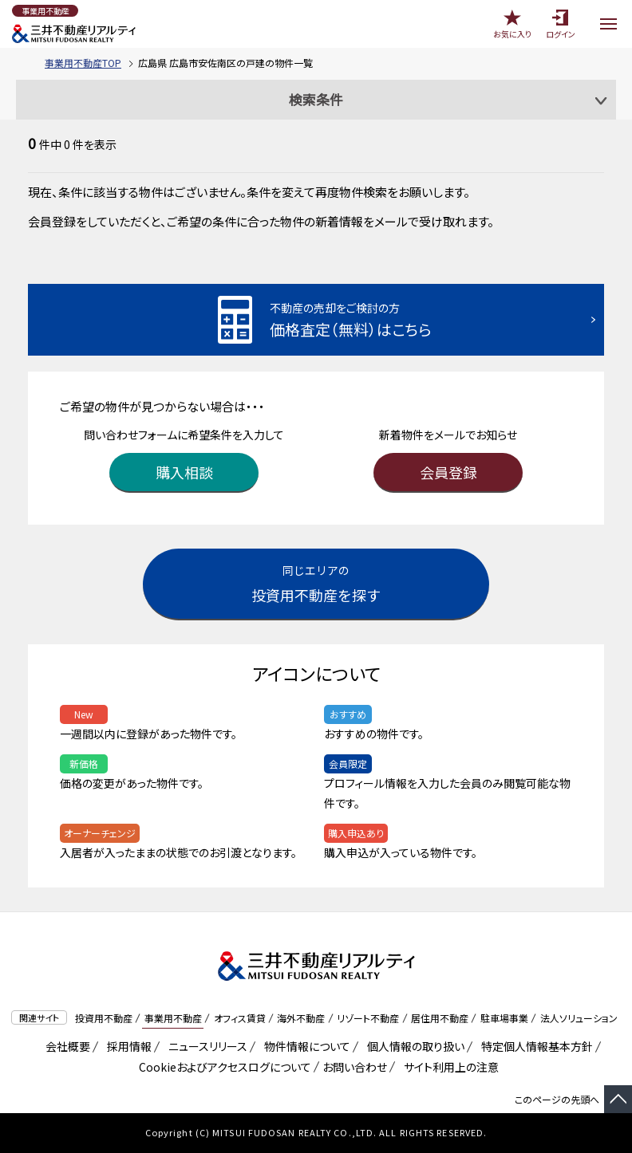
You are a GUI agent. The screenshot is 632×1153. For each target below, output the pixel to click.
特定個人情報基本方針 (534, 1046)
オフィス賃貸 (240, 1018)
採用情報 (126, 1046)
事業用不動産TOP (83, 62)
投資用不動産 (103, 1018)
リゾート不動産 (368, 1018)
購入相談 (184, 472)
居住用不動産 (439, 1018)
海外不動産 (301, 1018)
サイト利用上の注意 (448, 1067)
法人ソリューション (579, 1018)
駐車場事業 (504, 1018)
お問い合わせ (354, 1067)
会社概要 (65, 1046)
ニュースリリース (205, 1046)
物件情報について (304, 1046)
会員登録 (448, 472)
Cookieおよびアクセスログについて (222, 1067)
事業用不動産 (173, 1018)
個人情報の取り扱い (412, 1046)
